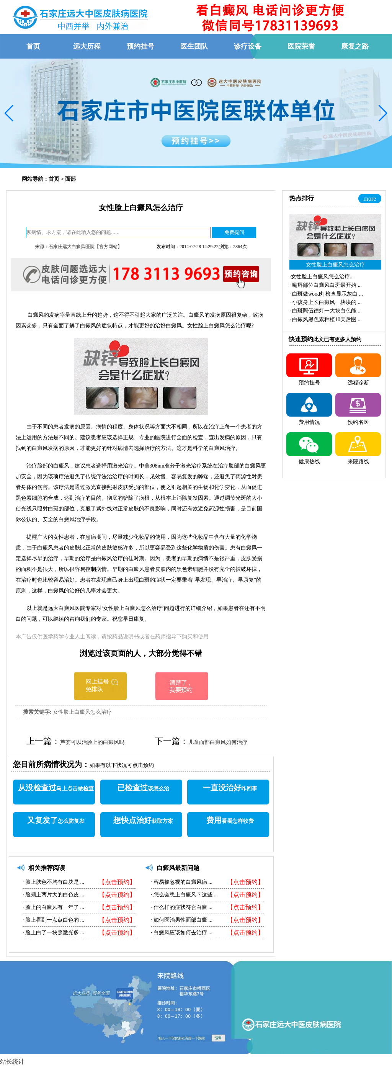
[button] (9, 113)
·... (321, 277)
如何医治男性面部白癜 (180, 920)
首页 (54, 179)
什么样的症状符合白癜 (180, 907)
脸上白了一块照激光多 (52, 932)
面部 (70, 179)
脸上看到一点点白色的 (52, 920)
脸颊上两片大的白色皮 (52, 895)
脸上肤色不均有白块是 (52, 882)
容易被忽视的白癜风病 (180, 882)
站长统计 (12, 1061)
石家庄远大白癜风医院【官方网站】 (85, 246)
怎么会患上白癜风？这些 (183, 895)
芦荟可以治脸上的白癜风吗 (92, 742)
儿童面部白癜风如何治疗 (217, 742)
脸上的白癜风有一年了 (52, 907)
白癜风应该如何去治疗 (180, 932)
